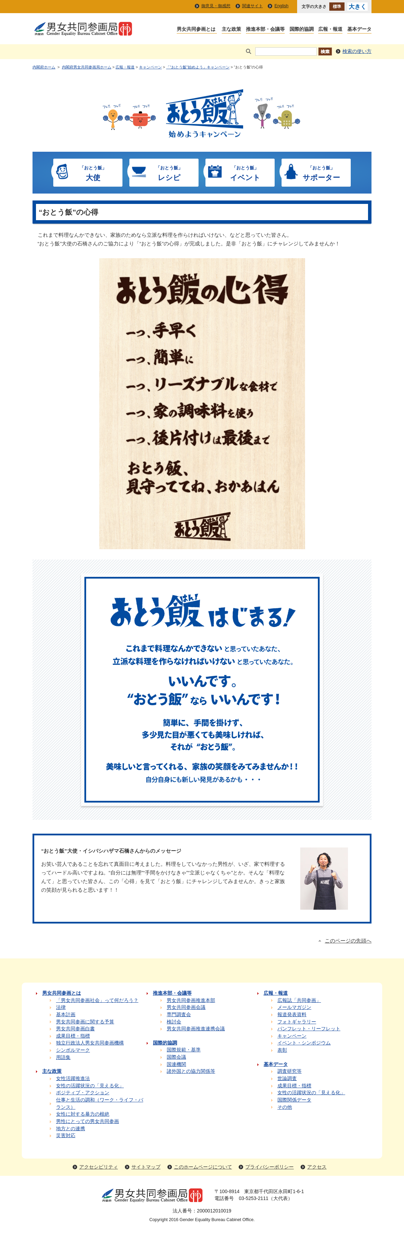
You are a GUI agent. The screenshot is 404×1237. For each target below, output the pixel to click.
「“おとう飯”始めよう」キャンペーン (197, 67)
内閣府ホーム (44, 67)
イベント (245, 172)
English (281, 5)
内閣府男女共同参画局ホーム (86, 67)
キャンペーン (150, 67)
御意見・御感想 (215, 5)
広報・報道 (125, 67)
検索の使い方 (356, 51)
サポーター (321, 172)
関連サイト (252, 5)
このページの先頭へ (348, 941)
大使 (93, 172)
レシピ (169, 172)
